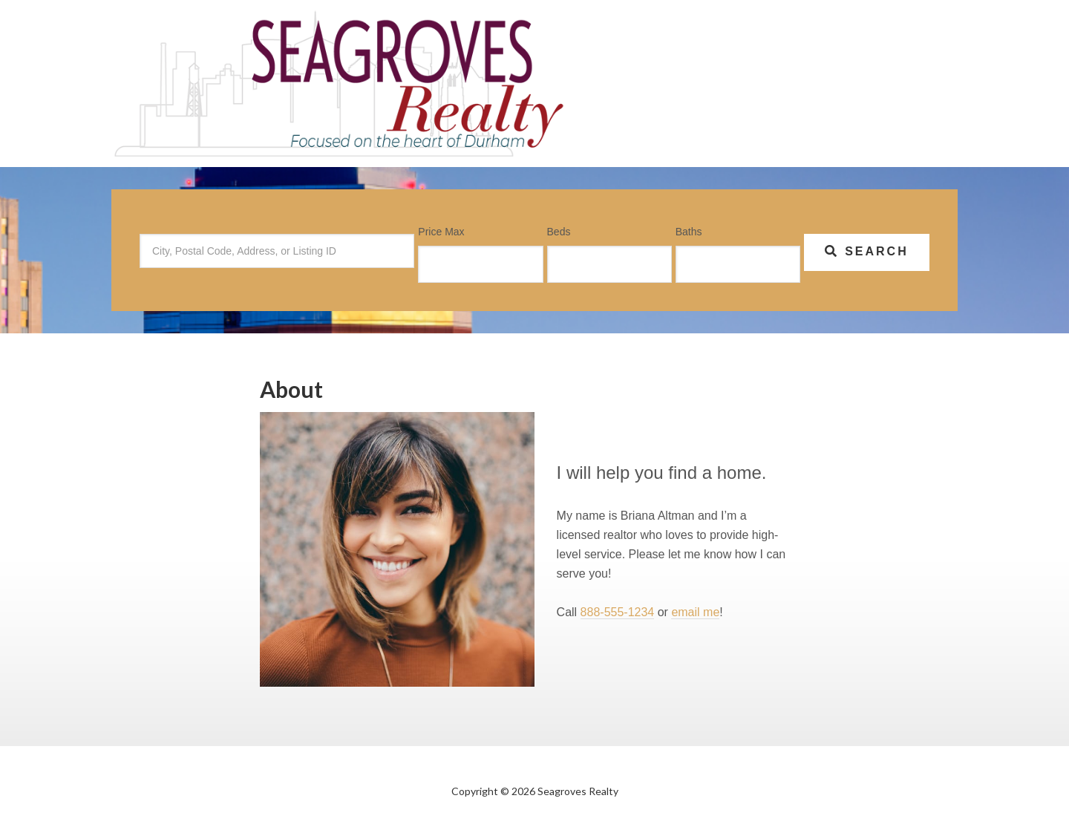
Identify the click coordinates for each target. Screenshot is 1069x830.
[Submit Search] (866, 252)
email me (695, 612)
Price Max (441, 232)
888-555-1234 (618, 612)
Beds (559, 232)
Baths (689, 232)
